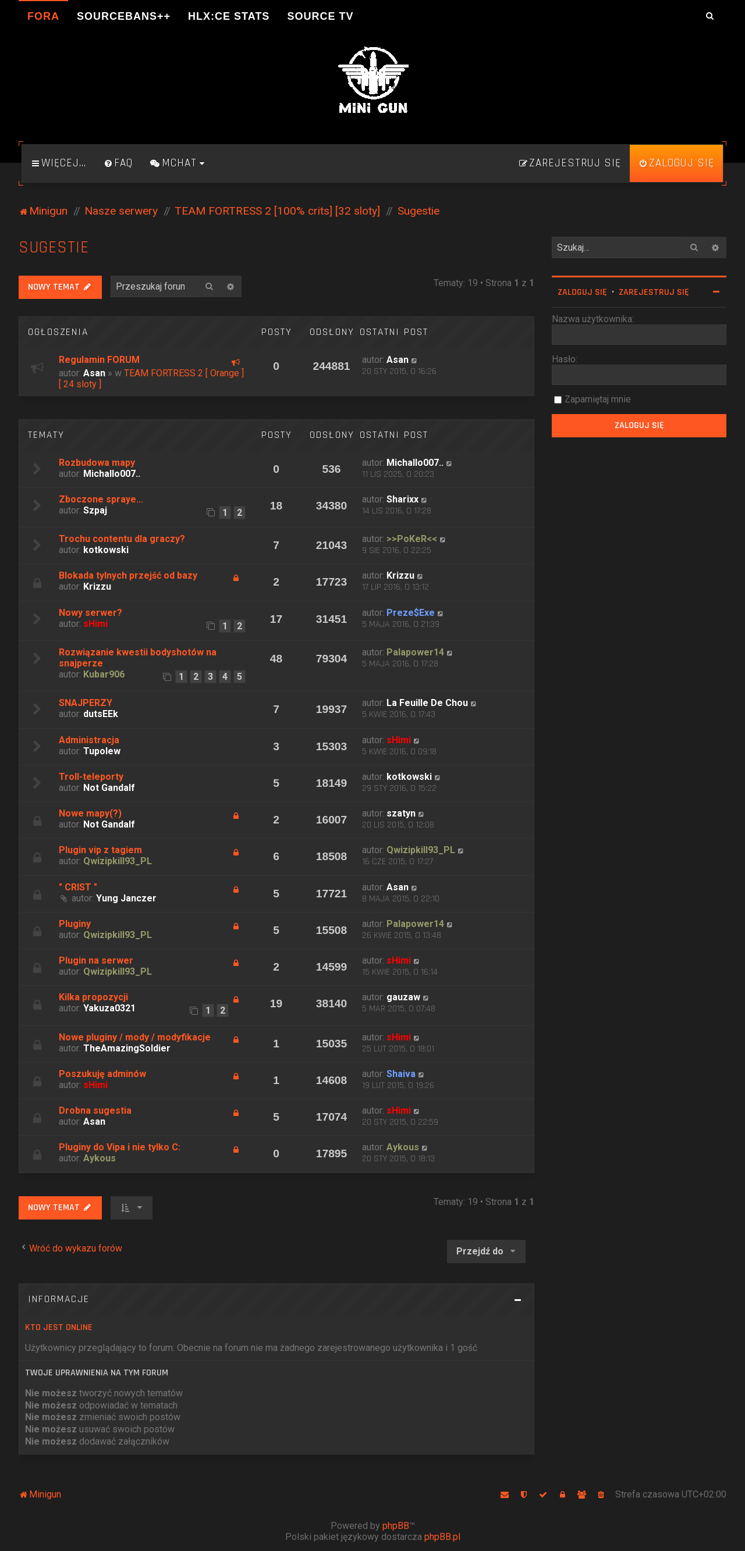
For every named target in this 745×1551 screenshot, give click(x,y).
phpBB (395, 1525)
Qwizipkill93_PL (117, 861)
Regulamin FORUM (99, 359)
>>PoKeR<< (411, 538)
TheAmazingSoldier (127, 1048)
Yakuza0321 (109, 1008)
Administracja (89, 740)
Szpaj (95, 510)
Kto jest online (59, 1327)
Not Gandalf (109, 787)
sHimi (95, 623)
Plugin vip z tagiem (100, 849)
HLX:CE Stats (228, 16)
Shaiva (401, 1073)
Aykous (99, 1158)
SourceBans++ (124, 16)
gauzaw (403, 997)
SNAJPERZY (85, 702)
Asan (94, 373)
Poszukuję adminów (102, 1073)
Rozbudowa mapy (97, 462)
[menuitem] (118, 163)
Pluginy (75, 923)
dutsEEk (100, 713)
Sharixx (402, 499)
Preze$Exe (410, 612)
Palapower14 (415, 652)
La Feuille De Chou (427, 702)
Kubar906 (104, 674)
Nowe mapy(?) (90, 813)
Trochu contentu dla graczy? (122, 538)
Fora (43, 16)
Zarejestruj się (654, 292)
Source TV (320, 16)
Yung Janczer (126, 898)
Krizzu (97, 586)
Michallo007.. (111, 473)
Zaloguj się (582, 292)
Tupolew (101, 751)
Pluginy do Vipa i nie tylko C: (119, 1147)
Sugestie (54, 247)
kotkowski (106, 549)
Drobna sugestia (95, 1110)
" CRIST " (78, 887)
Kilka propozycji (93, 997)
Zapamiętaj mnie (598, 399)
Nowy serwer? (90, 612)
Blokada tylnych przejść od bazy (128, 575)
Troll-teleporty (91, 776)
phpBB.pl (442, 1536)
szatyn (401, 813)
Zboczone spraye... (101, 499)
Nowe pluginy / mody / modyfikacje (135, 1037)
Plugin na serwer (96, 960)
